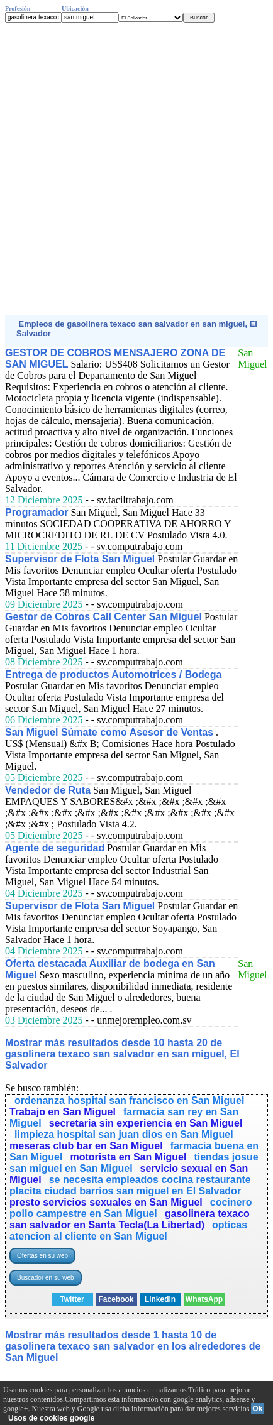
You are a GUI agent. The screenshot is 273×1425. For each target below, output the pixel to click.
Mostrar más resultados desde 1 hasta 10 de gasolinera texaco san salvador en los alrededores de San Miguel (132, 1346)
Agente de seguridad (54, 848)
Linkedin (160, 1299)
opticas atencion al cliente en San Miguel (128, 1231)
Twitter (72, 1299)
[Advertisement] (136, 169)
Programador (36, 512)
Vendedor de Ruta (48, 790)
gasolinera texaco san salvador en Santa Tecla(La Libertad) (129, 1219)
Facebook (115, 1299)
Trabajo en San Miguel (62, 1111)
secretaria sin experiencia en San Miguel (146, 1123)
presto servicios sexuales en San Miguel (106, 1202)
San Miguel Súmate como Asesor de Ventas (109, 732)
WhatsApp (204, 1299)
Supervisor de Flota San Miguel (80, 559)
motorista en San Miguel (128, 1157)
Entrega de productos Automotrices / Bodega (113, 674)
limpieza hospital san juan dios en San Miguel (123, 1134)
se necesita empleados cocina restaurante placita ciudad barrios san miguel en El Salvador (130, 1185)
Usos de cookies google (51, 1418)
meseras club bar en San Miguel (86, 1145)
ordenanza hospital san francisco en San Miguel (129, 1100)
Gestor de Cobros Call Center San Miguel (103, 616)
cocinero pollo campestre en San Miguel (130, 1208)
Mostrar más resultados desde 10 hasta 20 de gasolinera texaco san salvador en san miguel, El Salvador (122, 1054)
